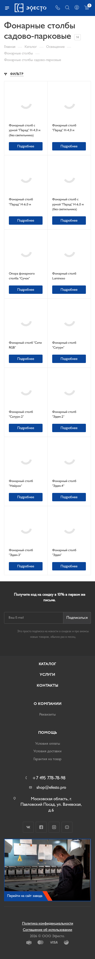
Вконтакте (28, 827)
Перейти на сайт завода (24, 896)
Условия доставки (47, 751)
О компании (48, 703)
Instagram (54, 827)
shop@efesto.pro (51, 787)
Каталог (47, 664)
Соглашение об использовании (47, 929)
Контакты (47, 685)
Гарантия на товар (47, 759)
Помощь (47, 732)
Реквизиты (47, 714)
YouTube (67, 827)
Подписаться (77, 617)
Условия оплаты (47, 743)
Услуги (47, 674)
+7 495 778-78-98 (48, 778)
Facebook (41, 827)
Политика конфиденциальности (47, 923)
